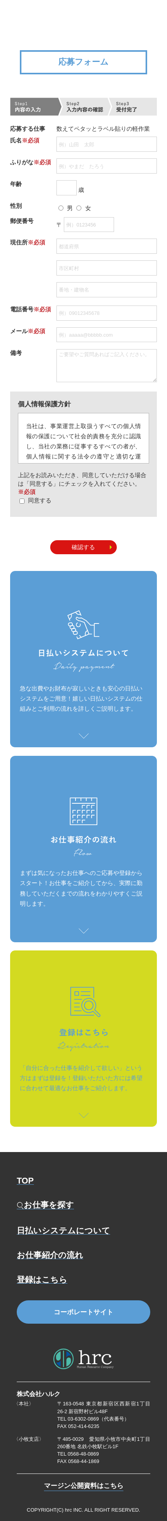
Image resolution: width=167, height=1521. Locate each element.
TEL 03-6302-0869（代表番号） (93, 1419)
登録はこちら (42, 1280)
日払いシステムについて (63, 1231)
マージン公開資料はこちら (83, 1485)
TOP (25, 1181)
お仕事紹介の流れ (50, 1255)
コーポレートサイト (83, 1312)
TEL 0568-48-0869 (78, 1454)
